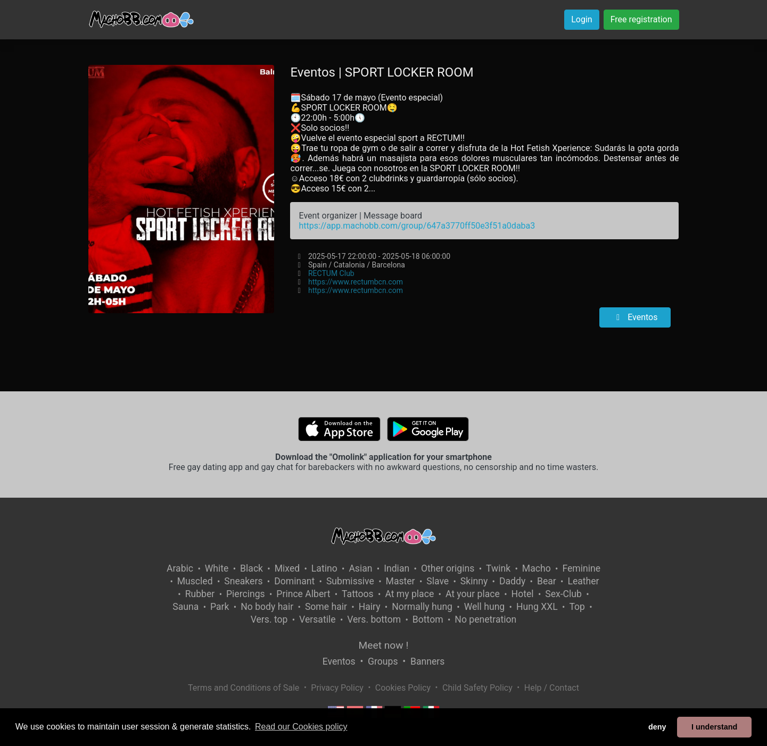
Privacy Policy (337, 688)
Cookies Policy (403, 688)
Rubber (200, 594)
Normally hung (422, 606)
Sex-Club (563, 594)
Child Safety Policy (477, 688)
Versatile (317, 619)
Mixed (287, 568)
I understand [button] (714, 727)
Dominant (294, 581)
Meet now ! (384, 645)
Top (577, 606)
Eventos (635, 317)
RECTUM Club (331, 273)
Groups (383, 661)
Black (251, 568)
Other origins (447, 568)
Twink (498, 568)
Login (581, 19)
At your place (473, 594)
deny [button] (657, 727)
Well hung (484, 606)
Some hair (326, 606)
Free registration (641, 19)
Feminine (581, 568)
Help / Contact (551, 688)
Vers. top (269, 619)
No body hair (267, 606)
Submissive (350, 581)
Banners (427, 661)
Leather (583, 581)
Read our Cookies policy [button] (301, 726)
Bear (546, 581)
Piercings (245, 594)
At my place (409, 594)
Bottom (428, 619)
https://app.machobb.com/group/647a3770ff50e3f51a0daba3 (417, 226)
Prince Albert (303, 594)
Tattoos (358, 594)
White (217, 568)
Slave (437, 581)
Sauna (185, 606)
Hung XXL (537, 606)
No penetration (485, 619)
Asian (360, 568)
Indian (396, 568)
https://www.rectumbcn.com (355, 282)
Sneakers (243, 581)
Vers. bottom (374, 619)
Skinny (474, 581)
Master (400, 581)
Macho (536, 568)
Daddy (512, 581)
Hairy (370, 606)
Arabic (180, 568)
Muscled (195, 581)
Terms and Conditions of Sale (243, 688)
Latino (324, 568)
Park (219, 606)
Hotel (523, 594)
